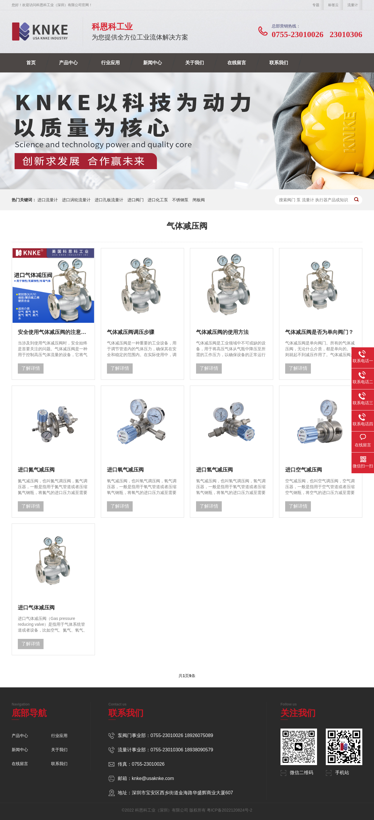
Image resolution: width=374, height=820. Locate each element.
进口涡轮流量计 (76, 199)
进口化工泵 (158, 199)
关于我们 (194, 62)
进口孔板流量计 (109, 199)
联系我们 (278, 62)
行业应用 (110, 62)
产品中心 (68, 62)
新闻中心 (152, 62)
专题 (315, 5)
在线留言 (236, 62)
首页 (31, 62)
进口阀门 (135, 199)
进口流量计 (47, 199)
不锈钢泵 (180, 199)
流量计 (352, 5)
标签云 (333, 5)
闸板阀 (199, 199)
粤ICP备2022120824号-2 (229, 810)
